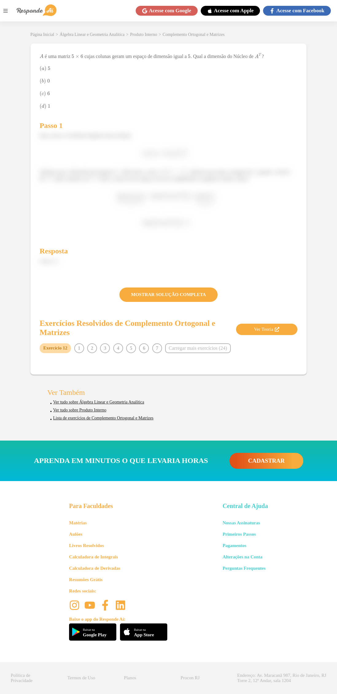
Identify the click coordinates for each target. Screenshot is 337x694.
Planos (130, 677)
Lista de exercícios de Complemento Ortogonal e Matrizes (103, 418)
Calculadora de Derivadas (94, 568)
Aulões (75, 534)
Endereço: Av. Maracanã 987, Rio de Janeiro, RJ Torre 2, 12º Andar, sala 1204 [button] (281, 678)
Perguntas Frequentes (244, 568)
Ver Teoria (266, 329)
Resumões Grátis (86, 579)
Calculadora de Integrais (93, 556)
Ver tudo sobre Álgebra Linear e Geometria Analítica (98, 402)
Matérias (78, 522)
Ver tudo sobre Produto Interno (79, 410)
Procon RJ (189, 677)
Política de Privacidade (22, 678)
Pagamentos (234, 545)
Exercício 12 (55, 347)
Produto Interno (143, 34)
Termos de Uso (81, 677)
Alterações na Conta (242, 556)
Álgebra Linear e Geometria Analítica (92, 34)
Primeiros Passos (239, 534)
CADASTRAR (266, 460)
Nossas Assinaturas (241, 522)
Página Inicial (42, 34)
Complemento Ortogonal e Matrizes (194, 34)
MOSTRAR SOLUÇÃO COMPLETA (168, 294)
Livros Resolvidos (86, 545)
